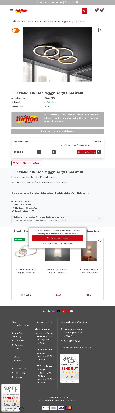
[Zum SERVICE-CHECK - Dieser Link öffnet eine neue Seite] (10, 398)
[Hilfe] (66, 2)
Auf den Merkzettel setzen (26, 163)
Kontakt (19, 377)
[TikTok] (49, 2)
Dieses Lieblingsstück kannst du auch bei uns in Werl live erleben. (71, 118)
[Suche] (59, 11)
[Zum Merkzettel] (97, 11)
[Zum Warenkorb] (102, 11)
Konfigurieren (67, 244)
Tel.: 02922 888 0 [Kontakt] (72, 341)
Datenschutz (21, 369)
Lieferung (19, 341)
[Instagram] (45, 2)
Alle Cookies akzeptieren (57, 238)
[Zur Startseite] (14, 21)
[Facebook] (37, 2)
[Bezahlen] (69, 2)
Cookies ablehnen (49, 244)
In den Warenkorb (86, 152)
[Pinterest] (57, 2)
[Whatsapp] (41, 2)
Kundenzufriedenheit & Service (76, 348)
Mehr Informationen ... (69, 234)
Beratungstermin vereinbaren (57, 131)
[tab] (58, 219)
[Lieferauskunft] (77, 2)
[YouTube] (53, 2)
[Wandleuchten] (34, 21)
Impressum (20, 373)
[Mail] (61, 2)
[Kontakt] (73, 2)
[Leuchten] (21, 21)
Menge (18, 152)
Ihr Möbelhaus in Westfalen (74, 322)
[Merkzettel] (100, 241)
